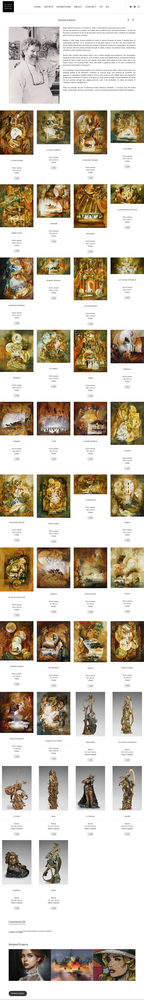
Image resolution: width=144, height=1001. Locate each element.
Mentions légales (17, 993)
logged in (35, 931)
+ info (17, 178)
